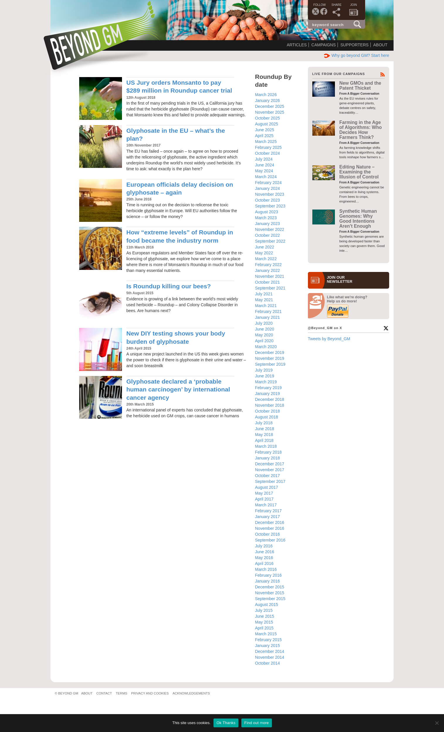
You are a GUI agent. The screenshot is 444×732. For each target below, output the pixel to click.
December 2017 (269, 464)
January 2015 (267, 645)
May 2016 (264, 557)
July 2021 (264, 294)
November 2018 (269, 405)
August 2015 (266, 604)
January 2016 (267, 581)
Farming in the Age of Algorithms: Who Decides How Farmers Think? (360, 130)
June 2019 (264, 376)
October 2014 (267, 663)
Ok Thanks (225, 723)
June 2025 (264, 129)
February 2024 (268, 182)
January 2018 (267, 458)
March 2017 (266, 505)
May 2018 (264, 434)
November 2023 (269, 194)
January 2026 (267, 100)
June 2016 (264, 551)
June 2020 (264, 329)
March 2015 (266, 633)
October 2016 (267, 534)
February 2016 (268, 575)
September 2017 (270, 481)
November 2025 (269, 112)
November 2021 (269, 276)
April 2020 (264, 340)
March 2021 (266, 305)
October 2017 (267, 475)
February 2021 (268, 311)
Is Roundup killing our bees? (168, 286)
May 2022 (264, 253)
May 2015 (264, 622)
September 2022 (270, 241)
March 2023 (266, 217)
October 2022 (267, 235)
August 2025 (266, 124)
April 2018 (264, 440)
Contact (104, 693)
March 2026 (266, 94)
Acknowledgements (191, 693)
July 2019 (264, 370)
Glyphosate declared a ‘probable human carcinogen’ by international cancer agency (178, 389)
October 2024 (267, 153)
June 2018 (264, 428)
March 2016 (266, 569)
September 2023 (270, 206)
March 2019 (266, 381)
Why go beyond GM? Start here (356, 55)
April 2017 (264, 499)
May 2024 (264, 170)
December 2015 (269, 587)
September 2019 (270, 364)
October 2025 (267, 118)
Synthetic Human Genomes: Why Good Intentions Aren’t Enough (358, 219)
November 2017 (269, 469)
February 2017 (268, 510)
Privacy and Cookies (150, 693)
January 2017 (267, 516)
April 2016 (264, 563)
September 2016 (270, 540)
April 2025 (264, 135)
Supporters (354, 44)
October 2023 (267, 200)
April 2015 (264, 628)
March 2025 (266, 141)
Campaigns (323, 44)
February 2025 (268, 147)
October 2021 (267, 282)
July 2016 (264, 546)
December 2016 (269, 522)
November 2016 (269, 528)
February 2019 (268, 387)
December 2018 (269, 399)
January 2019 (267, 393)
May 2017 (264, 493)
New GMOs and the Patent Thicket (360, 86)
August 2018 (266, 417)
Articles (297, 44)
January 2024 (267, 188)
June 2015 (264, 616)
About (380, 44)
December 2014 (269, 651)
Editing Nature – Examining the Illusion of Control (359, 172)
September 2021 (270, 288)
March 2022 (266, 258)
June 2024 (264, 165)
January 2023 (267, 223)
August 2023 (266, 212)
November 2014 (269, 657)
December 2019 (269, 352)
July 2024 (264, 159)
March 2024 (266, 176)
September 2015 (270, 598)
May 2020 (264, 335)
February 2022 (268, 264)
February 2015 (268, 639)
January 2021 (267, 317)
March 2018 (266, 446)
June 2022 (264, 247)
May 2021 (264, 299)
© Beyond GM (66, 693)
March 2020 (266, 346)
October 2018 (267, 411)
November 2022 (269, 229)
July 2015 (264, 610)
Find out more (256, 723)
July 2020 (264, 323)
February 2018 (268, 452)
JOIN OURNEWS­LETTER (340, 279)
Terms (121, 693)
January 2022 (267, 270)
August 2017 (266, 487)
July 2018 (264, 423)
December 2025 (269, 106)
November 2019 (269, 358)
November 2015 (269, 592)
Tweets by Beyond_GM (329, 338)
